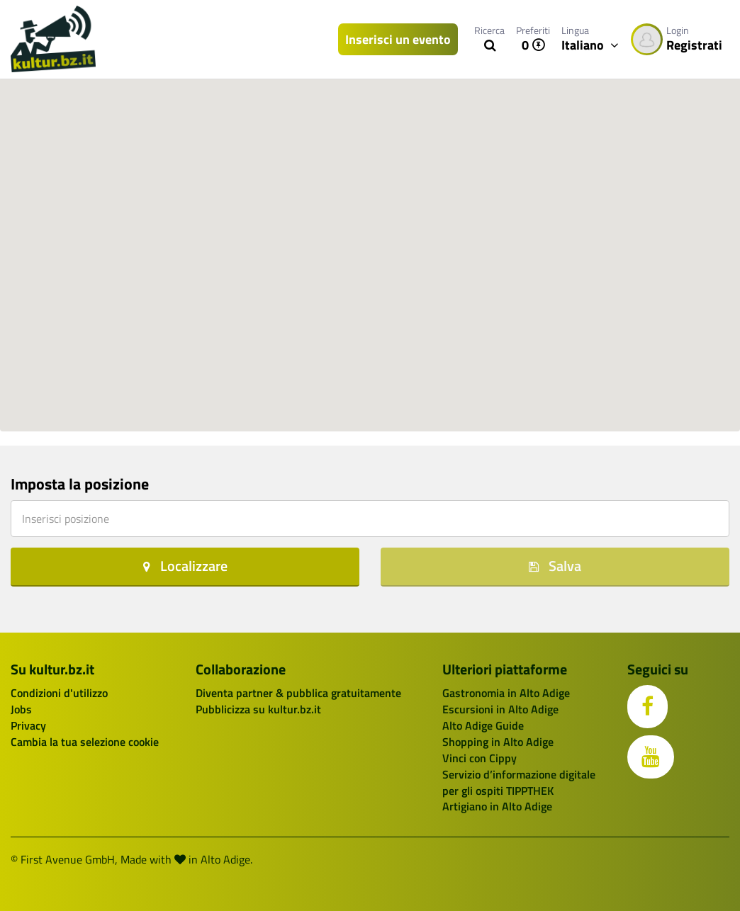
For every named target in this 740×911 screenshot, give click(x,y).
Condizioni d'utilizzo (59, 692)
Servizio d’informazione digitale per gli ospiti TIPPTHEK (518, 782)
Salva (555, 566)
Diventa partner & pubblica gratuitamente (298, 692)
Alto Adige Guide (483, 725)
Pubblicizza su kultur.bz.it (258, 709)
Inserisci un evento (398, 39)
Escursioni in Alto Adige (500, 709)
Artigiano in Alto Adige (497, 806)
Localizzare (185, 566)
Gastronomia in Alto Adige (506, 692)
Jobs (21, 709)
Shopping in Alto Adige (498, 741)
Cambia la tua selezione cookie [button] (85, 741)
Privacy (28, 725)
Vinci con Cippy (479, 757)
